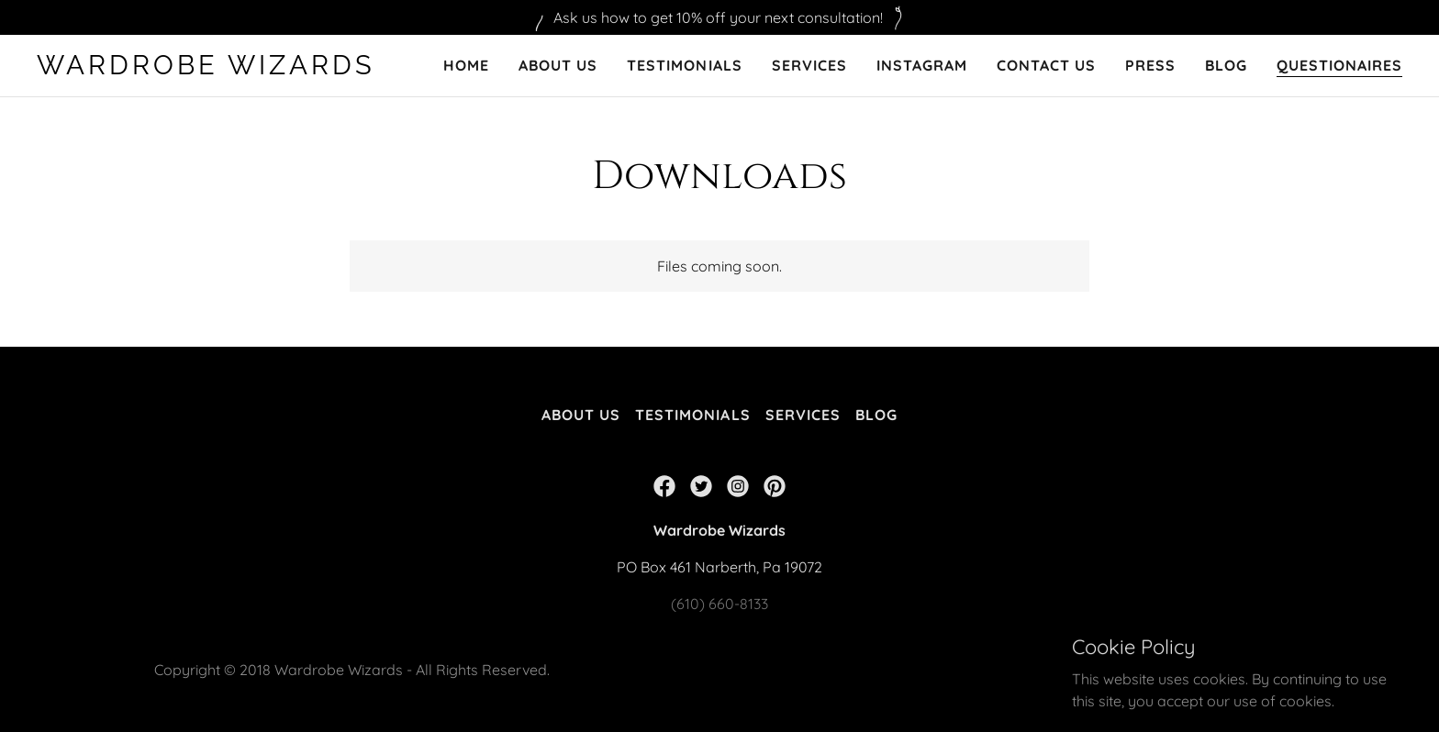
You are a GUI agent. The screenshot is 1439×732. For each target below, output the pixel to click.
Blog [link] (1226, 65)
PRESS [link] (1150, 65)
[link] (212, 69)
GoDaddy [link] (1252, 658)
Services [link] (809, 65)
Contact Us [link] (1046, 65)
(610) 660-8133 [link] (719, 603)
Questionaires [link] (1339, 65)
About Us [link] (558, 65)
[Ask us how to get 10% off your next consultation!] (719, 17)
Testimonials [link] (684, 65)
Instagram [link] (921, 65)
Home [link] (466, 65)
